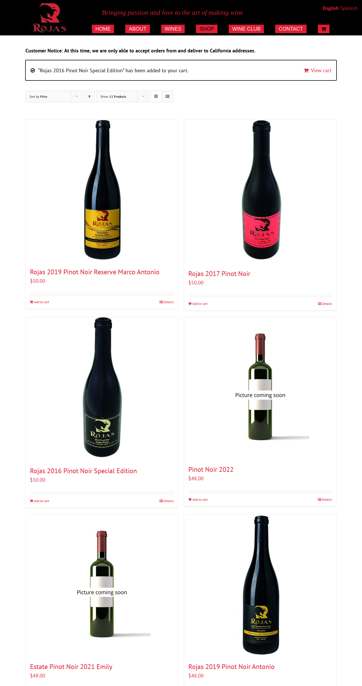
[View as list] (167, 96)
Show (113, 96)
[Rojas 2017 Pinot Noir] (260, 191)
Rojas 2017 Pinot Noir (219, 273)
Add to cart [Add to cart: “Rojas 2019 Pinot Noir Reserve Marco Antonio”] (41, 302)
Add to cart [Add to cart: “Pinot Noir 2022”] (200, 499)
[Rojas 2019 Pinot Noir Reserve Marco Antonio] (102, 190)
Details (168, 302)
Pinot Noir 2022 (211, 469)
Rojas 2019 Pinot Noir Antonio (231, 666)
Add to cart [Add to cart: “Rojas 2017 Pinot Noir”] (200, 303)
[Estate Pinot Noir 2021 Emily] (102, 585)
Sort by (38, 96)
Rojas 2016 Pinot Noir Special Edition (83, 470)
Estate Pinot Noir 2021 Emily (71, 666)
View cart (321, 70)
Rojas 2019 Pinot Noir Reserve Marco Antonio (95, 271)
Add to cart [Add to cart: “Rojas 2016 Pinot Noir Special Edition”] (41, 501)
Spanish (349, 8)
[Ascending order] (89, 96)
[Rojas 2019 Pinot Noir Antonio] (260, 585)
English (331, 8)
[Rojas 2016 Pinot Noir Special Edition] (102, 388)
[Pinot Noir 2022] (260, 388)
